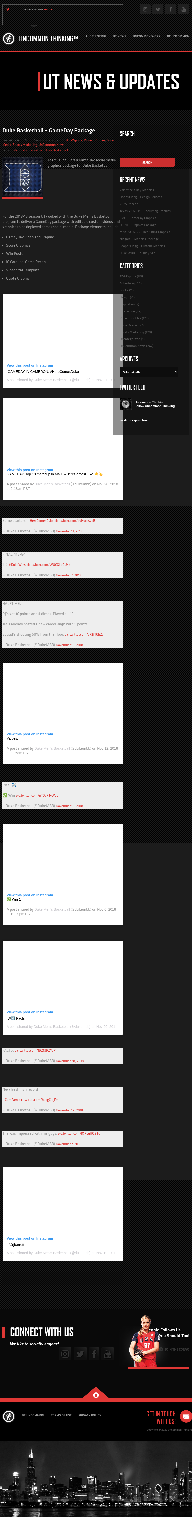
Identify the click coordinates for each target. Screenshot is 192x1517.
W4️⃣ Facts (16, 1018)
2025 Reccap (129, 204)
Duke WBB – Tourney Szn (137, 253)
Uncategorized (130, 339)
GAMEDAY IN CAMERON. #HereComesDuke (43, 372)
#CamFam (10, 1099)
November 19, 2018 (69, 645)
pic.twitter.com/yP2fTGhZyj (84, 634)
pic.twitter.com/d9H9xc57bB (74, 520)
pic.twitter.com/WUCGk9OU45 (48, 564)
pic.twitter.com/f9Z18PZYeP (35, 1050)
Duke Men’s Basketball (51, 380)
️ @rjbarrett (16, 1245)
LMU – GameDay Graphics (138, 218)
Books (124, 290)
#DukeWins (17, 564)
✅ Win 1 (14, 899)
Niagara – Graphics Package (139, 239)
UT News (119, 36)
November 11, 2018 (69, 531)
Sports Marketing (25, 144)
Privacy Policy (89, 1415)
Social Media (129, 325)
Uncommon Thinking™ (48, 38)
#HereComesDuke (41, 520)
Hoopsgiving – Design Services (141, 197)
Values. (12, 738)
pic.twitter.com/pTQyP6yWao (37, 795)
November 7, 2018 (69, 575)
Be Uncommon (178, 36)
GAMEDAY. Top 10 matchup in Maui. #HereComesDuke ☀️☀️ (55, 474)
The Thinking (96, 36)
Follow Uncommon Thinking (155, 406)
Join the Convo (174, 1349)
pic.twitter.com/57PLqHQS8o (79, 1133)
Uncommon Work (146, 36)
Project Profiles (95, 140)
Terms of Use (61, 1415)
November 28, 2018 (70, 1061)
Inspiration (127, 304)
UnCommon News (51, 144)
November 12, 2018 (69, 1110)
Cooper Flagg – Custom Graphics (142, 246)
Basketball (36, 150)
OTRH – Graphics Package (138, 225)
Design (124, 297)
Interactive (127, 311)
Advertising (128, 283)
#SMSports (74, 140)
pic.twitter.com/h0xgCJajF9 (38, 1099)
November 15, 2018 (69, 806)
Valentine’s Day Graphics (137, 190)
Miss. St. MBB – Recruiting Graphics (145, 232)
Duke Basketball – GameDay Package (48, 130)
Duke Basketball (56, 150)
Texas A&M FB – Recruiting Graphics (145, 211)
